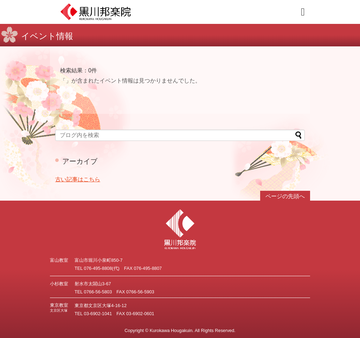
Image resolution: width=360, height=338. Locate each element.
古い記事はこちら (77, 179)
